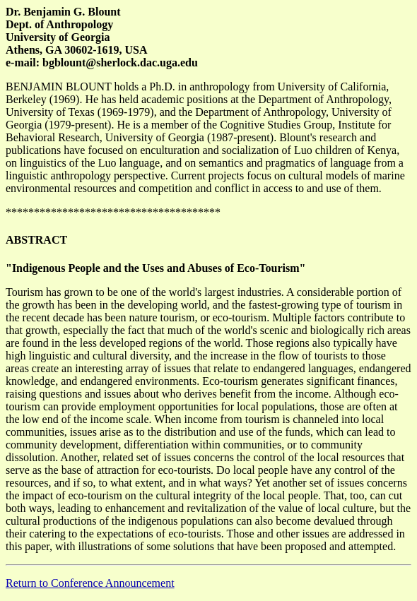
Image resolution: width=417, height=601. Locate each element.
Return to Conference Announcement (90, 583)
